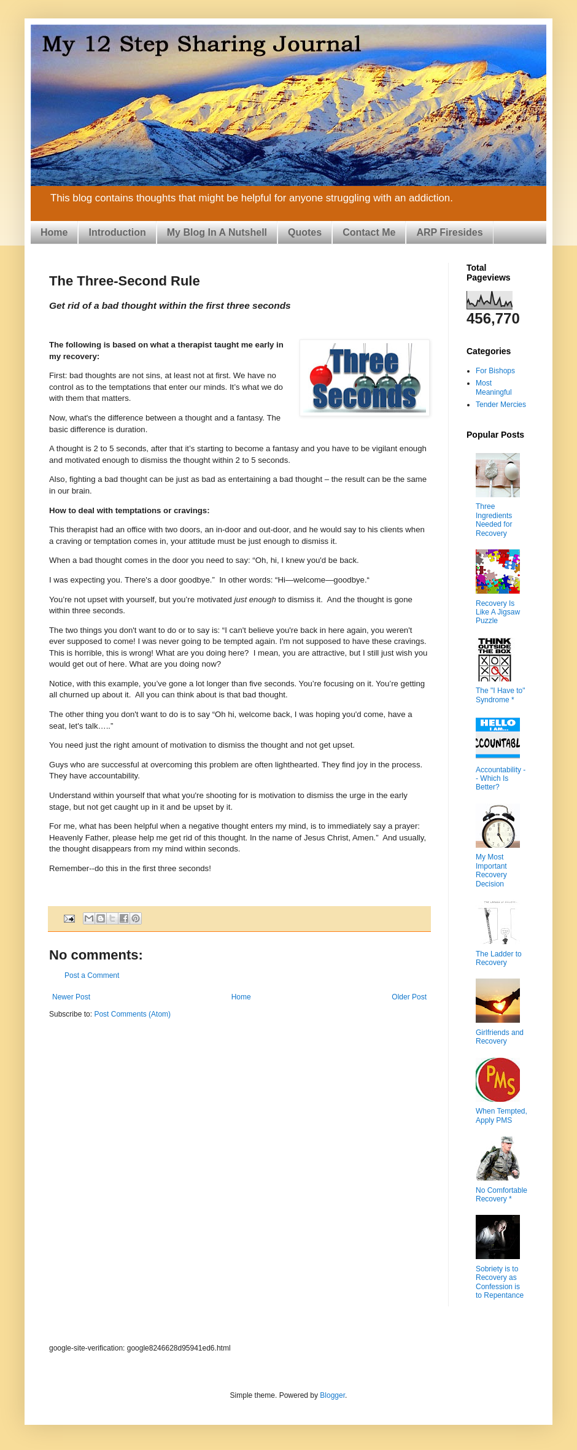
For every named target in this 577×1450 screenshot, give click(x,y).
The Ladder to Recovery (499, 958)
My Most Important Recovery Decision (491, 870)
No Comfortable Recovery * (501, 1194)
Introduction (116, 232)
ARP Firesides (449, 232)
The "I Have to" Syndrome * (500, 695)
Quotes (305, 232)
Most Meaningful (494, 387)
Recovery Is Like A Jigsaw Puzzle (498, 612)
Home (54, 232)
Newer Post (71, 997)
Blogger (332, 1395)
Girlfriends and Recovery (500, 1036)
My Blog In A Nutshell (217, 232)
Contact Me (369, 232)
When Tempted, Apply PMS (501, 1115)
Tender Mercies (501, 404)
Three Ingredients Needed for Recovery (494, 519)
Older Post (409, 997)
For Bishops (495, 370)
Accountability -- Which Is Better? (500, 779)
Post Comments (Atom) (132, 1014)
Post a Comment (91, 975)
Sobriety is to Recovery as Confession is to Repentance (500, 1282)
